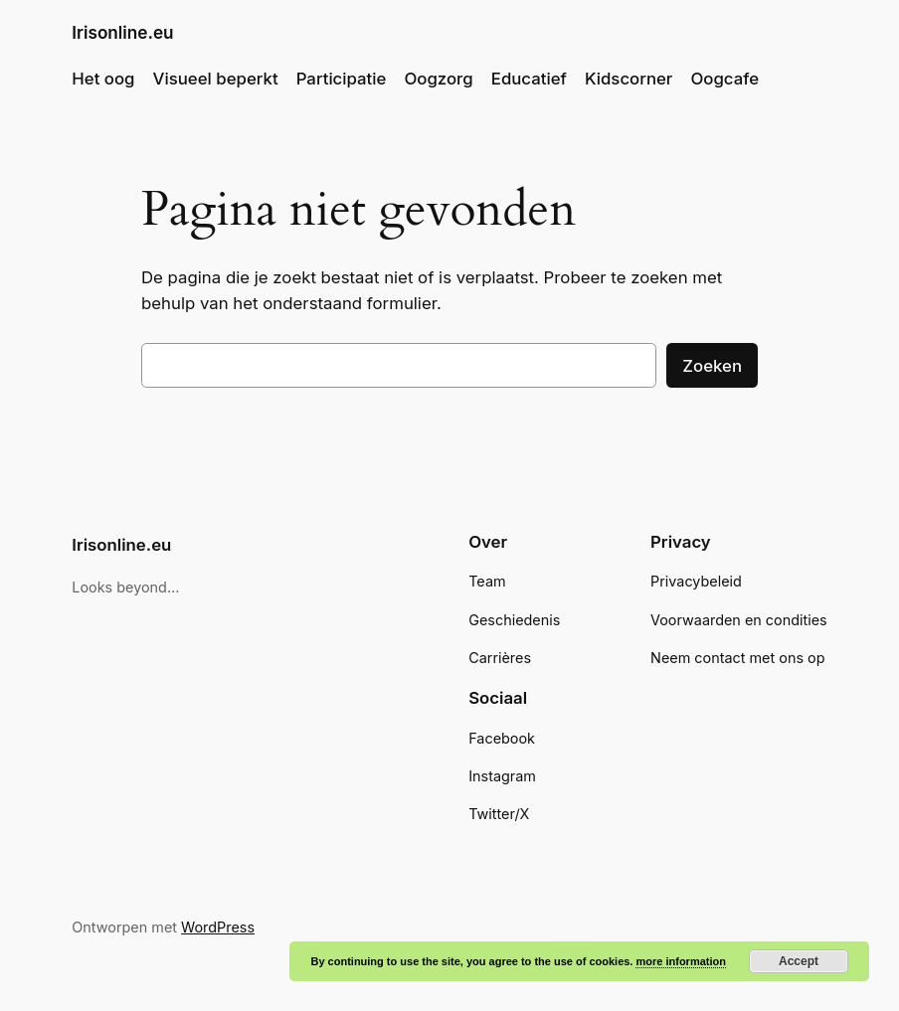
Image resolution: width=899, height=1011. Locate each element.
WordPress (218, 927)
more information (680, 961)
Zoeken (712, 366)
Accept (798, 961)
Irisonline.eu (122, 32)
